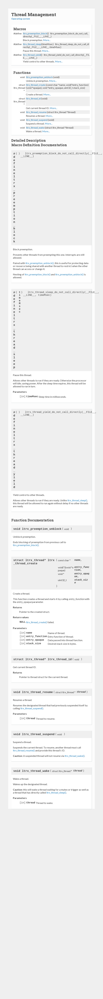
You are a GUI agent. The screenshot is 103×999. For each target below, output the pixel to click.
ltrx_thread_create (36, 84)
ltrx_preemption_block (35, 33)
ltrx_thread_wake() (75, 755)
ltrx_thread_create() (36, 622)
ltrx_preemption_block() (37, 274)
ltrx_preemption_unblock (39, 77)
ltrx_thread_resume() (24, 750)
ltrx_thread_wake (35, 127)
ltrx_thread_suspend (36, 119)
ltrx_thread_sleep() (77, 500)
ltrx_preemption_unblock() (39, 263)
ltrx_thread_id (33, 98)
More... (46, 40)
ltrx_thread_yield (32, 54)
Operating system (20, 18)
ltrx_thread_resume (36, 112)
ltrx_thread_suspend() (31, 708)
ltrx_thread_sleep (32, 44)
